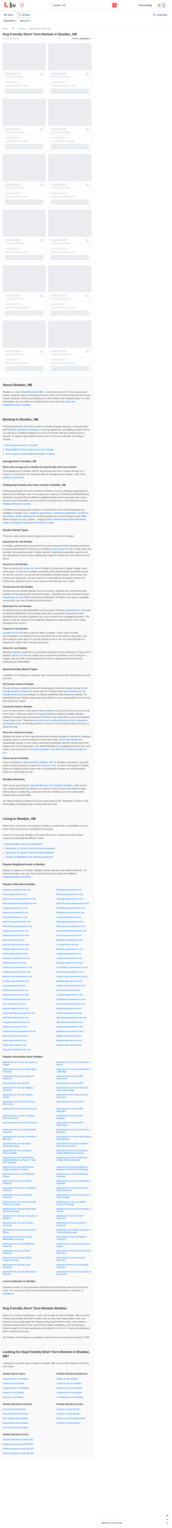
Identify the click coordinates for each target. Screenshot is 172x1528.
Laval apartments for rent (14, 985)
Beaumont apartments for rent (69, 972)
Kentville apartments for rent (15, 1008)
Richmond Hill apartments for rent (71, 931)
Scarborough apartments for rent (17, 926)
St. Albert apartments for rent (16, 981)
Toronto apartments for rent (68, 917)
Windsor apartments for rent (69, 1013)
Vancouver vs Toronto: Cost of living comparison (30, 848)
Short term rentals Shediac (68, 1414)
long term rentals (21, 522)
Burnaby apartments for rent (69, 890)
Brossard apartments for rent (16, 995)
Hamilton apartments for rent (16, 949)
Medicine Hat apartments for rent (17, 976)
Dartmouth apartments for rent (16, 999)
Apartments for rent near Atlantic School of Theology (71, 1203)
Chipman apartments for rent (69, 958)
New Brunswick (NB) (33, 392)
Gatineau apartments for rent (16, 990)
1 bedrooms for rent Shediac (69, 1383)
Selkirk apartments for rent (15, 1027)
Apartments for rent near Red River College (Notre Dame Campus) (72, 1151)
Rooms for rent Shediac (13, 1397)
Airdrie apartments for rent (15, 963)
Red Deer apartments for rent (69, 963)
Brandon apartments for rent (69, 1040)
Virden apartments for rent (14, 1045)
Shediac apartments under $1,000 (18, 1439)
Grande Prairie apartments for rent (71, 976)
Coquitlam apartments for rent (69, 899)
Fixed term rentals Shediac (68, 1423)
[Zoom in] (167, 1516)
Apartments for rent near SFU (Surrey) (20, 1108)
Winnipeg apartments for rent (69, 1022)
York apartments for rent (67, 944)
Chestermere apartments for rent (17, 967)
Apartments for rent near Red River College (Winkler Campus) (72, 1158)
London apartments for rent (15, 953)
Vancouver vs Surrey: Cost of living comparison (29, 852)
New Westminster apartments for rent (19, 903)
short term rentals (44, 522)
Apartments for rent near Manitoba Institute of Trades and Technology (72, 1168)
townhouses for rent (13, 597)
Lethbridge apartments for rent (16, 972)
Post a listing (145, 5)
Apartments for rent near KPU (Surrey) (20, 1122)
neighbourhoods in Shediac (17, 876)
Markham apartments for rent (69, 940)
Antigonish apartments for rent (16, 1022)
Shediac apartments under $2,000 (18, 1449)
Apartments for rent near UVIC (70, 1102)
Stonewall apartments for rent (69, 1027)
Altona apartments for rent (14, 1040)
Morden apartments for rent (15, 1036)
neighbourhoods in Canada (16, 503)
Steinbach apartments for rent (69, 1031)
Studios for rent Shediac (67, 1379)
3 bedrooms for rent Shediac (69, 1392)
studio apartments (25, 516)
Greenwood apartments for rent (70, 1004)
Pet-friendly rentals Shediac (15, 1418)
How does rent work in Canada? (21, 445)
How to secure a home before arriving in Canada (30, 453)
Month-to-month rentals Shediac (71, 1418)
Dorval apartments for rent (68, 990)
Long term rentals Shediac (68, 1409)
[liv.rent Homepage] (10, 5)
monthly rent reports (13, 477)
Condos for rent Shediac (13, 1383)
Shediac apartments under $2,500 (18, 1453)
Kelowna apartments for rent (15, 912)
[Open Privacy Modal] (22, 5)
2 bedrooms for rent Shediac (69, 1388)
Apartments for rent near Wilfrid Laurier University (17, 1259)
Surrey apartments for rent (14, 894)
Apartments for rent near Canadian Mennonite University (72, 1144)
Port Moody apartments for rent (70, 908)
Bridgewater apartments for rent (70, 999)
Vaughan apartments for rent (15, 931)
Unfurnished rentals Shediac (15, 1414)
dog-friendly (70, 691)
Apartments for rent (62, 549)
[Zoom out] (167, 1519)
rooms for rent (48, 765)
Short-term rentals (68, 739)
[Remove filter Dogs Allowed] (16, 20)
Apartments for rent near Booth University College (17, 1144)
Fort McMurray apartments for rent (72, 967)
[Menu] (162, 5)
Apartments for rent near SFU (16, 1083)
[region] (133, 776)
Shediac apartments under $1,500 (18, 1444)
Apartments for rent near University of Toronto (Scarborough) (73, 1231)
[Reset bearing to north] (167, 1523)
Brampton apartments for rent (16, 935)
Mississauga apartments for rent (70, 926)
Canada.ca (8, 1293)
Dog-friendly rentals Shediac (15, 1423)
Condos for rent (11, 632)
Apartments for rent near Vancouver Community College (72, 1089)
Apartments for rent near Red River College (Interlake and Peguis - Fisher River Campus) (19, 1159)
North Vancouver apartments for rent (19, 899)
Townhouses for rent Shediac (16, 1388)
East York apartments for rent (16, 944)
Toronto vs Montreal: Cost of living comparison (29, 857)
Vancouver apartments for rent (16, 890)
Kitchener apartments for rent (69, 949)
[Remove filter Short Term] (30, 20)
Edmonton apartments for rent (16, 958)
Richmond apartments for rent (69, 894)
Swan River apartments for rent (17, 1049)
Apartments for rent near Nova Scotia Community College (19, 1203)
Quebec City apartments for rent (70, 985)
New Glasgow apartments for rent (71, 1017)
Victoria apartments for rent (15, 917)
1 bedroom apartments (40, 513)
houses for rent (30, 568)
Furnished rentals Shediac (14, 1409)
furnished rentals (59, 519)
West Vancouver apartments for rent (72, 903)
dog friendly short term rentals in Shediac (51, 785)
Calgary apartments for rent (68, 953)
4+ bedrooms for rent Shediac (69, 1397)
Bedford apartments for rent (68, 1008)
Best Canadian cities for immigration (23, 844)
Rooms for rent (19, 655)
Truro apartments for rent (14, 1004)
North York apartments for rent (16, 922)
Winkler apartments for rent (68, 1036)
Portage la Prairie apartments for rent (19, 1031)
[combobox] (53, 5)
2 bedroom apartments (64, 513)
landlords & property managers (23, 429)
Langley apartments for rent (15, 908)
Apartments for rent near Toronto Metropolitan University (17, 1238)
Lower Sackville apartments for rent (19, 1013)
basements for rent (75, 610)
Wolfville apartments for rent (15, 1017)
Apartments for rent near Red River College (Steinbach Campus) (18, 1168)
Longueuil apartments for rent (69, 995)
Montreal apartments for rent (69, 981)
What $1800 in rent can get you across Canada (29, 449)
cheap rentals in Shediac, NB (37, 762)
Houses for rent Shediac (13, 1392)
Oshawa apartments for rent (69, 935)
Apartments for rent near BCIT (69, 1083)
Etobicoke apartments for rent (69, 922)
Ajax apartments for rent (13, 940)
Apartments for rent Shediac (15, 1379)
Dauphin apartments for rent (69, 1045)
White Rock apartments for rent (70, 912)
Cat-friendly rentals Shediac (15, 1427)
